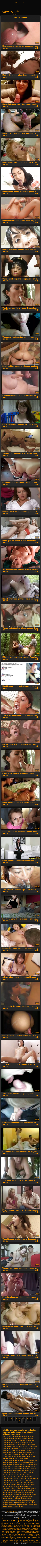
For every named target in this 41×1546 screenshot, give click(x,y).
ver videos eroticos (15, 1452)
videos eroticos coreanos (19, 1476)
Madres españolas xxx (8, 1531)
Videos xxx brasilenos (21, 1539)
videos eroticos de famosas (23, 1478)
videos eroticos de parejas (26, 1484)
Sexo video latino (26, 1533)
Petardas (22, 1534)
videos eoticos (32, 1464)
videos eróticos (8, 1468)
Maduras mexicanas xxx (9, 1519)
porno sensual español (20, 1446)
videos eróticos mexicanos (20, 1500)
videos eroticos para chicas (27, 1504)
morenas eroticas (15, 1444)
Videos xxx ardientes (23, 1529)
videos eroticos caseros (11, 1474)
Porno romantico (35, 1526)
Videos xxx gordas (21, 1537)
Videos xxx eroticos (20, 3)
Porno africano (34, 1529)
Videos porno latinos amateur (9, 1526)
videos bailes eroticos (20, 1460)
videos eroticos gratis (10, 1492)
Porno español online (16, 1542)
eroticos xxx (30, 1440)
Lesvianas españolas (8, 1539)
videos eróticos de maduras (19, 1482)
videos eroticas (8, 1466)
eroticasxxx (7, 1440)
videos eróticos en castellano (21, 1488)
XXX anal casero (23, 1540)
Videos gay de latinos (34, 1537)
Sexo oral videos (12, 1520)
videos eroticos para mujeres (13, 1506)
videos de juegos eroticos (18, 1464)
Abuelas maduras (22, 1520)
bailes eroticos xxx (21, 1437)
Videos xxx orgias (18, 1525)
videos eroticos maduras (11, 1498)
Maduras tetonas (31, 1536)
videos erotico (19, 1466)
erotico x (22, 1440)
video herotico (24, 1458)
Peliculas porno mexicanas (32, 1525)
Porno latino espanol (9, 1528)
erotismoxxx (15, 1442)
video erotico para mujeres (17, 1456)
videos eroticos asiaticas (25, 1472)
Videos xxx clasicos (6, 1525)
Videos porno (35, 1523)
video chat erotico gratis (16, 1454)
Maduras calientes (24, 1526)
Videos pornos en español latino (25, 1531)
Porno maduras (22, 1522)
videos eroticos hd (9, 1494)
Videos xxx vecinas (11, 1522)
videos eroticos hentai (23, 1494)
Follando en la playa (22, 1519)
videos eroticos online (22, 1502)
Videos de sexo (13, 1540)
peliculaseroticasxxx (29, 1444)
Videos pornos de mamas (22, 1528)
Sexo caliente (12, 1529)
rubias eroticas (26, 1448)
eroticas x (31, 1439)
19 (20, 1421)
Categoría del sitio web (15, 12)
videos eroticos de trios (11, 1486)
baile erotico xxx (8, 1437)
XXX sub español (26, 1523)
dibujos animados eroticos (18, 1439)
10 (31, 1419)
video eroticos (14, 1458)
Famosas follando (19, 1536)
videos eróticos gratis (25, 1492)
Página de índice (5, 11)
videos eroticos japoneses (24, 1496)
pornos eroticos (14, 1448)
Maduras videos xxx (9, 1537)
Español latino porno (13, 1534)
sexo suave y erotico (19, 1450)
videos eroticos (29, 1466)
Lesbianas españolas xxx (12, 1523)
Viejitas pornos (29, 1534)
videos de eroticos (15, 1462)
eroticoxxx (6, 1442)
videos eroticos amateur (22, 1468)
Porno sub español (15, 1533)
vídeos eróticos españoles (26, 1490)
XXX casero (31, 1522)
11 (35, 1419)
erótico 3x (15, 1440)
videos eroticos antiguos (21, 1470)
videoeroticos (7, 1460)
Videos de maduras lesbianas (31, 1542)
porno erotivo (7, 1446)
